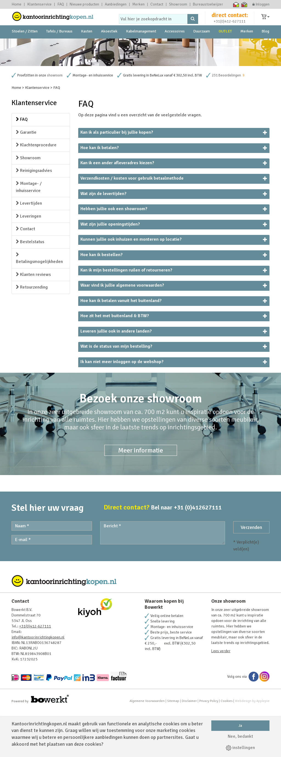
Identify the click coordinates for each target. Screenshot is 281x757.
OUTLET (225, 44)
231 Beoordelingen (226, 122)
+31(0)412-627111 (230, 26)
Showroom (178, 4)
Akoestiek (109, 44)
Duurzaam (201, 44)
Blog (265, 44)
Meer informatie (140, 497)
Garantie (26, 179)
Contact (156, 4)
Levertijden (29, 250)
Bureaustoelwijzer (208, 4)
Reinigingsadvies (34, 218)
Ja (240, 725)
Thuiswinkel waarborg (236, 4)
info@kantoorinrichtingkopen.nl (38, 684)
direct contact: (230, 20)
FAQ (60, 4)
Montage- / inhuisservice (29, 234)
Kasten (86, 44)
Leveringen (28, 263)
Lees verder (221, 698)
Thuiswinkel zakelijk (244, 4)
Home (16, 4)
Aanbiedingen (116, 4)
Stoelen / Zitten (25, 44)
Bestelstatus (30, 289)
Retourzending (32, 334)
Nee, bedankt (240, 736)
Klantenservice (39, 4)
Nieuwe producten (84, 4)
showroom (55, 122)
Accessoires (175, 44)
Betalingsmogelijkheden (39, 306)
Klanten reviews (33, 322)
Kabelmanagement (141, 44)
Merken (138, 4)
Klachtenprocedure (36, 192)
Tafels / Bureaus (59, 44)
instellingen (240, 747)
